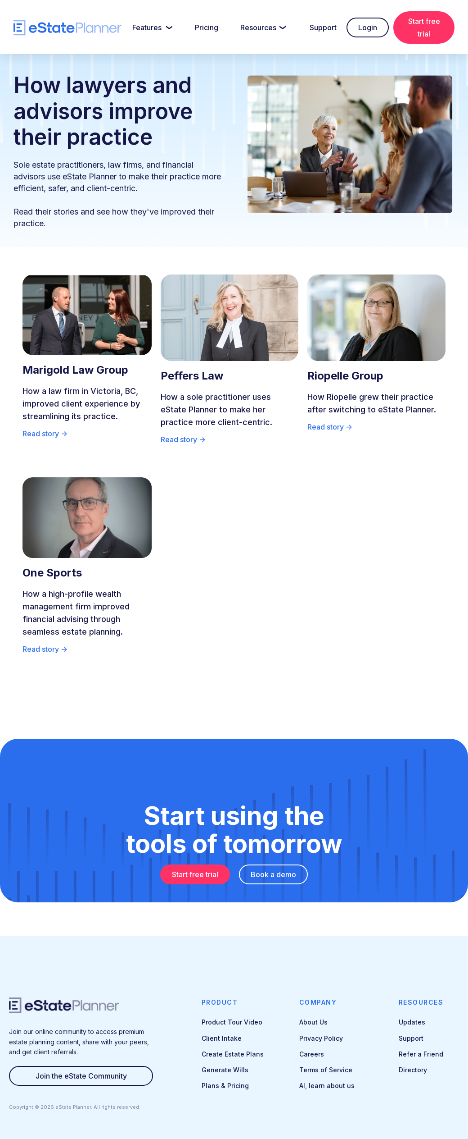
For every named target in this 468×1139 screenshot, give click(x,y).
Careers (311, 1054)
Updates (412, 1022)
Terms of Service (325, 1070)
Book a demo (273, 874)
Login (367, 27)
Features (147, 27)
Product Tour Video (232, 1022)
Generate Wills (225, 1070)
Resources (258, 27)
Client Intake (222, 1038)
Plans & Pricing (225, 1085)
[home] (68, 28)
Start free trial (424, 27)
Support (323, 27)
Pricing (206, 27)
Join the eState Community (81, 1075)
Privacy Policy (321, 1038)
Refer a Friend (421, 1054)
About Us (313, 1022)
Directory (413, 1070)
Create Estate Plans (233, 1054)
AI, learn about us (327, 1085)
